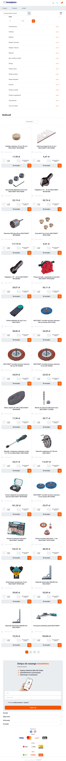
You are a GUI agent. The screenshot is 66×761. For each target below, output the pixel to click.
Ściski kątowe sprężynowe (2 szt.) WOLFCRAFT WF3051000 (16, 583)
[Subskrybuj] (33, 693)
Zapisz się (33, 707)
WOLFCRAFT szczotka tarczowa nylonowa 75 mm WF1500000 (47, 365)
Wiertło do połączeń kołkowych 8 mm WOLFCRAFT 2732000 (46, 408)
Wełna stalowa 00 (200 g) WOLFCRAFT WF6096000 (16, 408)
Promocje (14, 8)
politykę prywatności (18, 702)
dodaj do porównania (8, 152)
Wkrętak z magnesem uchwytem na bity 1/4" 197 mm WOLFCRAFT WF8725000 (16, 452)
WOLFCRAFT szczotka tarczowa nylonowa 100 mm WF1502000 (16, 365)
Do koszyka (16, 165)
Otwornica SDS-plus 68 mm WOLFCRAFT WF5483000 (16, 234)
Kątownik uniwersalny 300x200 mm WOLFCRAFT (47, 583)
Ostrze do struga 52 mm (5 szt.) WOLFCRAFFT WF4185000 (46, 147)
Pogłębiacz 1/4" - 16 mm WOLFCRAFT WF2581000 (46, 190)
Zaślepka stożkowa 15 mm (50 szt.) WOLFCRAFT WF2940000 (16, 147)
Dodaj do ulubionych (29, 128)
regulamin (26, 702)
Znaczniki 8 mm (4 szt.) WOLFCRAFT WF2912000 (46, 234)
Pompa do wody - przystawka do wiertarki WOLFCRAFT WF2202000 (47, 278)
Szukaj (29, 13)
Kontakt (24, 8)
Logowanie (53, 3)
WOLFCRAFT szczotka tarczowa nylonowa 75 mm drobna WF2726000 (47, 496)
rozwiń (57, 26)
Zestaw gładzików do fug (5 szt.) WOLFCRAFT (16, 321)
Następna (38, 652)
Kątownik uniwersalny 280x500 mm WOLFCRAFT (16, 626)
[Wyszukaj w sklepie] (15, 13)
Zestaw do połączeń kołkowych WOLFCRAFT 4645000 (16, 539)
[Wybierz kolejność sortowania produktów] (32, 121)
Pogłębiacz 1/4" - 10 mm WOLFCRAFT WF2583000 (16, 278)
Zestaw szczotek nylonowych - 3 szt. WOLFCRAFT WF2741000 (46, 539)
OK (33, 21)
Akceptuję (10, 702)
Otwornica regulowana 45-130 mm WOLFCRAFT (46, 452)
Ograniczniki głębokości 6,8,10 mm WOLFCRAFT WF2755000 (16, 190)
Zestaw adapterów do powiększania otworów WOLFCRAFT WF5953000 (16, 496)
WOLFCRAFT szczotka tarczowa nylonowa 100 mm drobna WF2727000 (47, 321)
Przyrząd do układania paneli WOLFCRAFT (46, 626)
